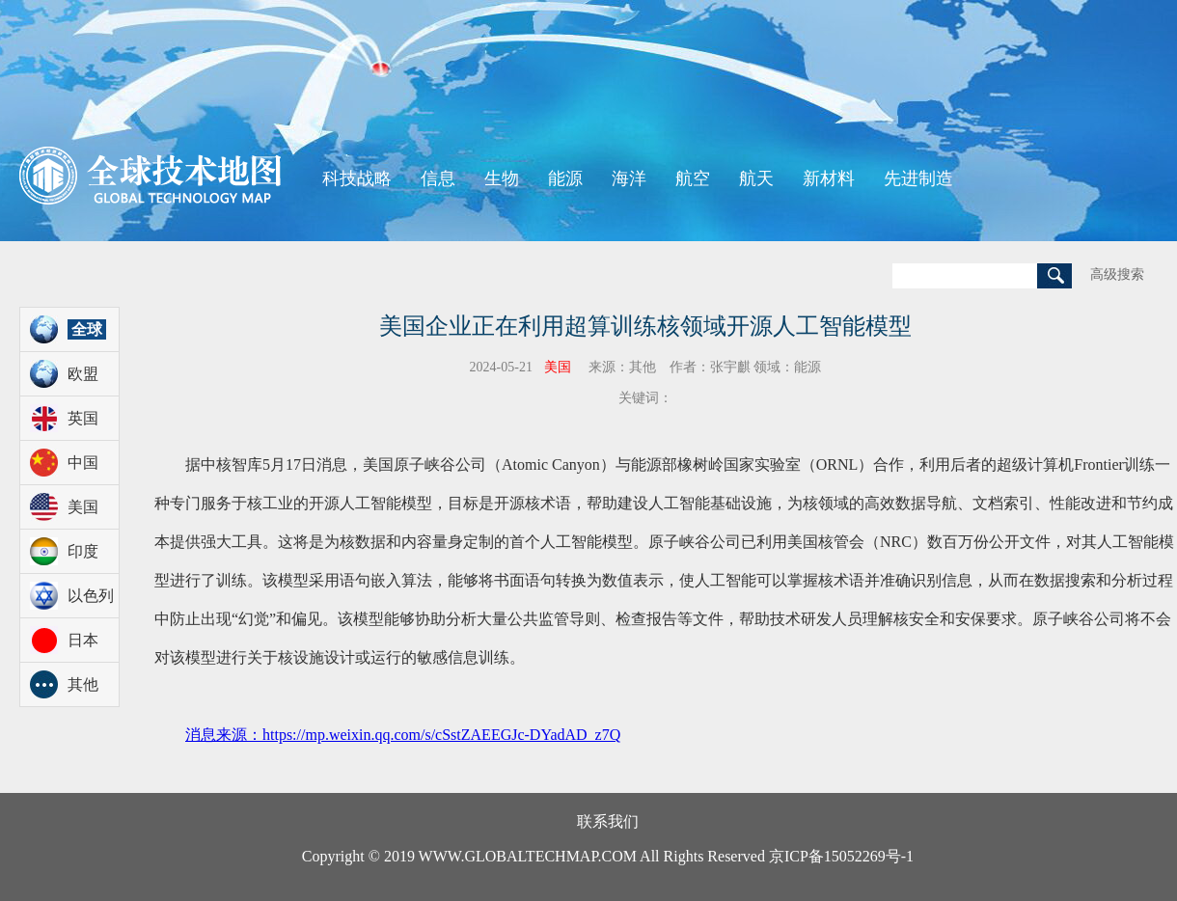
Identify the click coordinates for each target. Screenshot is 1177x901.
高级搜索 (1117, 274)
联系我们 (608, 821)
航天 (756, 178)
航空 (692, 178)
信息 (438, 178)
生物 (501, 178)
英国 (83, 418)
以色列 (91, 595)
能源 (565, 178)
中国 (83, 462)
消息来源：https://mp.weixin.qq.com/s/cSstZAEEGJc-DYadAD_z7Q (402, 734)
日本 (83, 640)
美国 (83, 507)
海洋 (629, 178)
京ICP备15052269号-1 (841, 856)
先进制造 (918, 178)
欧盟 (83, 374)
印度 (83, 551)
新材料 (829, 178)
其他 (83, 684)
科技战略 (357, 178)
